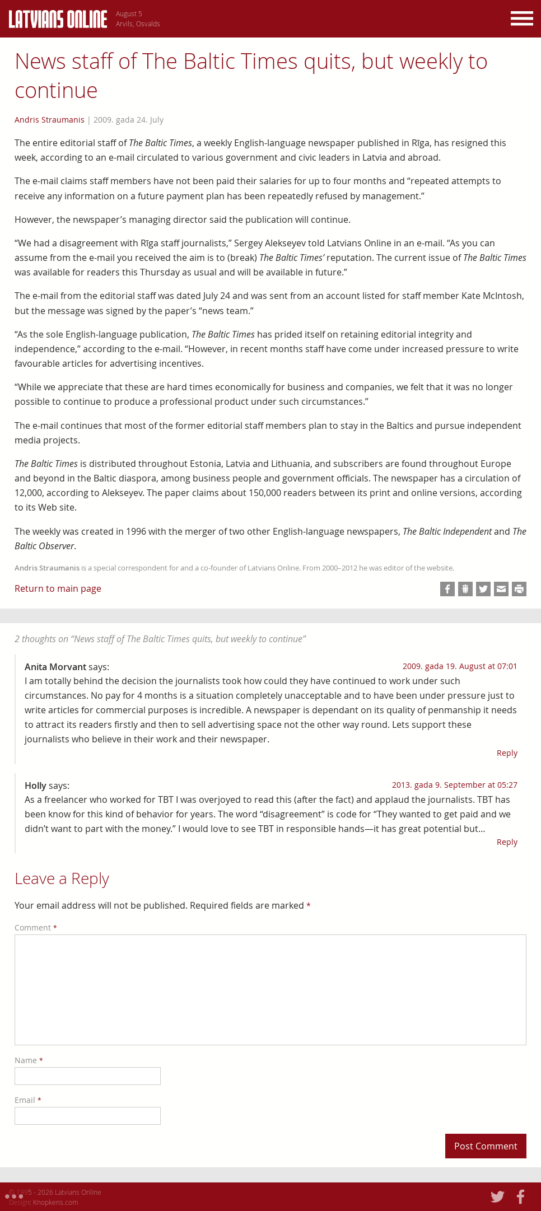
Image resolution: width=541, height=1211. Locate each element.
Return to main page (58, 588)
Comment (36, 927)
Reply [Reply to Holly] (507, 841)
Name (29, 1060)
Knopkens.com (55, 1202)
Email (28, 1100)
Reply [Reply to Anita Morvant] (507, 752)
